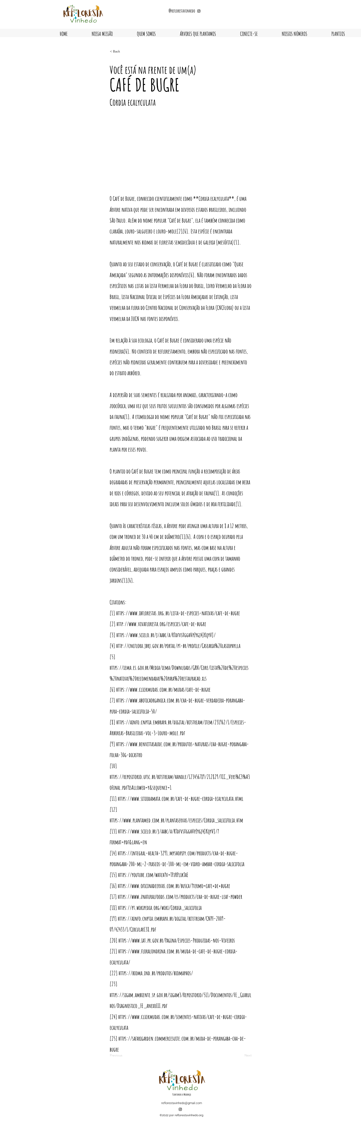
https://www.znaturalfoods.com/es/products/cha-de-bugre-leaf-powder (180, 896)
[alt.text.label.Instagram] (180, 1109)
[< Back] (123, 51)
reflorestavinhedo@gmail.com (181, 1103)
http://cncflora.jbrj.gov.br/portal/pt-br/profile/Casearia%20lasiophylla (178, 645)
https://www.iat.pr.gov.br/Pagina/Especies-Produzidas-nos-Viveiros (176, 940)
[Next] (241, 1055)
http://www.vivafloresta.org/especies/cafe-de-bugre (161, 624)
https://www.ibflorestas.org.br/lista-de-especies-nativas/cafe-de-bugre (178, 613)
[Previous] (123, 1055)
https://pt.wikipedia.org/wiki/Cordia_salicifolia (160, 907)
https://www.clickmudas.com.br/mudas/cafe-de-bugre (163, 689)
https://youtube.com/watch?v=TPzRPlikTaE (153, 874)
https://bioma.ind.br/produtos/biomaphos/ (156, 973)
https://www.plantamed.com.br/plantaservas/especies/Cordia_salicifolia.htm (176, 820)
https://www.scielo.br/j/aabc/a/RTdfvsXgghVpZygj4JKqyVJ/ (166, 635)
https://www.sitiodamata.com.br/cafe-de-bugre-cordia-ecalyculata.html (180, 798)
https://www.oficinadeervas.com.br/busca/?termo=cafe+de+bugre (174, 885)
